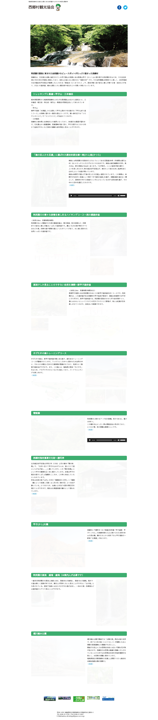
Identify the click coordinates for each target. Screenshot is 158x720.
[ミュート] (119, 196)
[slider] (95, 195)
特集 (54, 15)
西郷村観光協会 (45, 7)
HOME (32, 15)
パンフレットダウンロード (104, 15)
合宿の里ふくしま (79, 699)
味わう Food (75, 15)
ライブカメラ (125, 15)
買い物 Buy (90, 15)
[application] (98, 196)
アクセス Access (97, 15)
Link (118, 15)
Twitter (125, 9)
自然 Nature (47, 15)
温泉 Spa (61, 15)
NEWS (40, 15)
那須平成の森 (93, 697)
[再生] (71, 196)
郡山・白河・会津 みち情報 (64, 698)
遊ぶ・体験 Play (68, 15)
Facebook (119, 9)
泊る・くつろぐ (83, 15)
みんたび (108, 698)
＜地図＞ (72, 185)
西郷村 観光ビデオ (50, 698)
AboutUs (111, 15)
